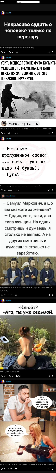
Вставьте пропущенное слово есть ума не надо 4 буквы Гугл (21, 186)
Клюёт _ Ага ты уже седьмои (10, 371)
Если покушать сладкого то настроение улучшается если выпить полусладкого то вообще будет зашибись (28, 464)
